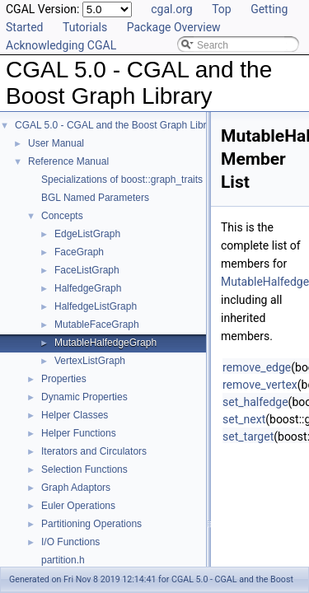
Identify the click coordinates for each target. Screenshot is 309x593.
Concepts (62, 216)
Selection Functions (84, 469)
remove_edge (256, 367)
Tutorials (85, 27)
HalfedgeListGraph (95, 306)
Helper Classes (74, 415)
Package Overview (174, 27)
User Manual (56, 143)
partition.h (63, 560)
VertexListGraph (89, 361)
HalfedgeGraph (87, 288)
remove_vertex (259, 384)
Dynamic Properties (84, 397)
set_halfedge (255, 402)
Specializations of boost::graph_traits (122, 179)
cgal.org (171, 9)
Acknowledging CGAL (61, 45)
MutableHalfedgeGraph (105, 342)
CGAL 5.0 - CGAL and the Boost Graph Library (117, 125)
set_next (243, 419)
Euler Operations (78, 505)
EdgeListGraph (87, 234)
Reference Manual (68, 161)
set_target (248, 436)
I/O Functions (70, 542)
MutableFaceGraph (96, 324)
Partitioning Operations (91, 524)
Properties (64, 379)
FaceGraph (79, 252)
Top (222, 9)
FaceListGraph (86, 270)
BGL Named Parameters (95, 197)
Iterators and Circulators (94, 451)
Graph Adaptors (75, 487)
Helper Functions (78, 433)
